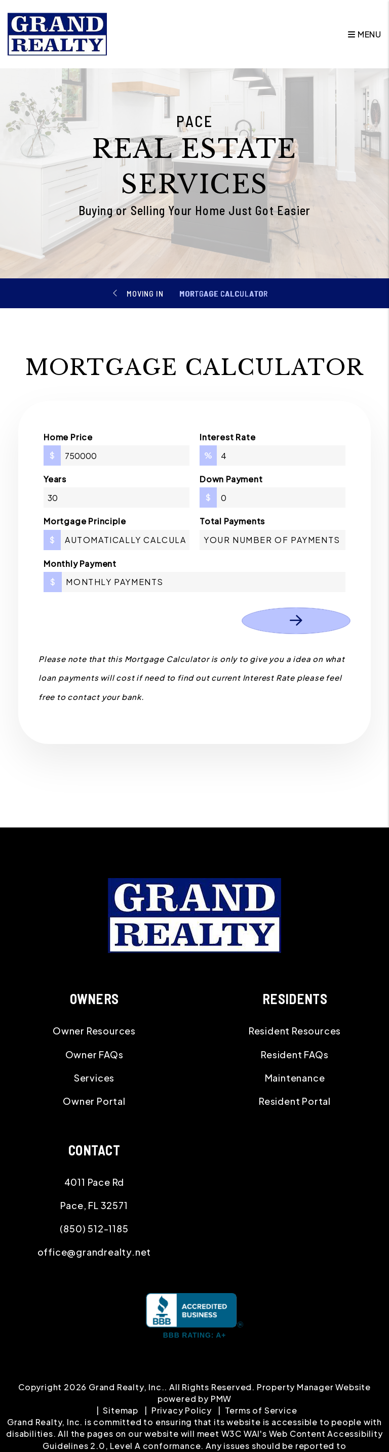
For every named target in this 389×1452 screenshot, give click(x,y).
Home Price (68, 437)
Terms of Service (261, 1410)
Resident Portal (295, 1101)
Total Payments (232, 521)
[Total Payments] (272, 540)
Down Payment (231, 479)
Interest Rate (227, 437)
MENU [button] (364, 34)
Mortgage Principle (85, 521)
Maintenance (295, 1078)
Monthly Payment (80, 563)
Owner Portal (94, 1101)
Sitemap (120, 1410)
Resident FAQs (294, 1054)
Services (94, 1078)
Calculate (296, 620)
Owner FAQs (94, 1054)
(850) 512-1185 (94, 1228)
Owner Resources (94, 1030)
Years (55, 479)
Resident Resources (295, 1030)
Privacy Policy (181, 1410)
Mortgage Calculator (223, 293)
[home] (57, 33)
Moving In (145, 293)
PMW (221, 1398)
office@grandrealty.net (94, 1252)
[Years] (116, 497)
